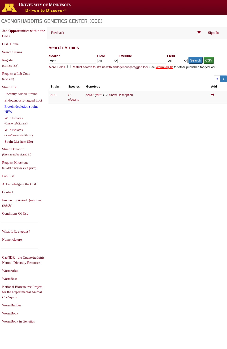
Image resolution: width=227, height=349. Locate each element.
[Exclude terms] (142, 61)
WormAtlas (10, 271)
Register (10, 62)
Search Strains (12, 52)
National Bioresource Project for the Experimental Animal (22, 292)
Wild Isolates (15, 120)
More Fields (57, 67)
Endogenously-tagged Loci (23, 100)
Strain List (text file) (18, 141)
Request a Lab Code (16, 76)
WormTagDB (164, 67)
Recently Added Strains (20, 94)
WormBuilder (11, 305)
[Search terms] (72, 61)
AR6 (53, 95)
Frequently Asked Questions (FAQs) (21, 202)
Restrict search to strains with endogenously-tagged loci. (110, 67)
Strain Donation (16, 151)
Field (101, 56)
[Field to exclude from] (177, 61)
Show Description (121, 95)
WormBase (9, 279)
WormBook (10, 313)
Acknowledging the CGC (19, 184)
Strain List (9, 87)
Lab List (8, 176)
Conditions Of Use (15, 213)
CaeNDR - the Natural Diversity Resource (23, 260)
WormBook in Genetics (18, 321)
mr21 (99, 95)
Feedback (57, 33)
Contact (7, 192)
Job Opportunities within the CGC (23, 33)
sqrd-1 (90, 95)
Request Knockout (19, 165)
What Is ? (16, 231)
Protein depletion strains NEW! (21, 109)
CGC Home (10, 44)
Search (55, 56)
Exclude (125, 56)
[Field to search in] (107, 61)
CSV (208, 60)
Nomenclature (12, 239)
